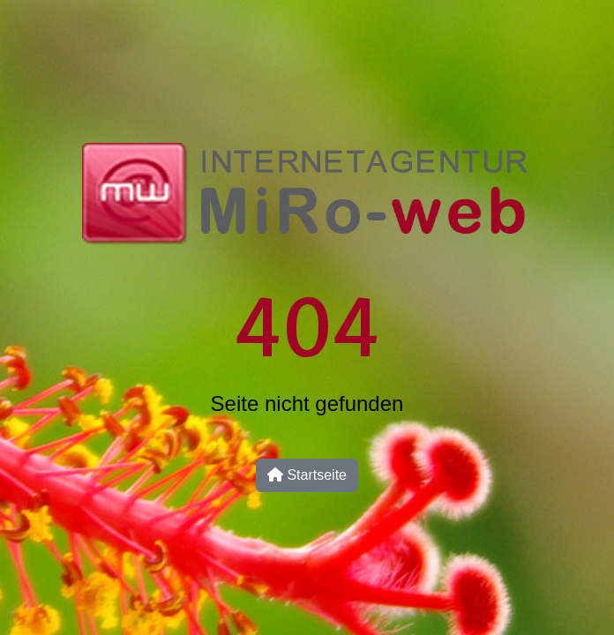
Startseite (307, 474)
